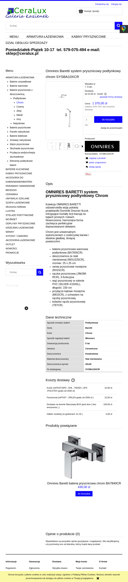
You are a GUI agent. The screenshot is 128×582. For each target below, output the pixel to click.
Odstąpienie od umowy (17, 557)
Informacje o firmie (108, 553)
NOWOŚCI (11, 248)
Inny (18, 119)
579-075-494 (75, 49)
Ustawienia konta (84, 549)
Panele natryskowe (20, 131)
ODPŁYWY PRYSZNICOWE (20, 223)
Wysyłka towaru (60, 544)
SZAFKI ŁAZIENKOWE (18, 202)
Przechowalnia (83, 553)
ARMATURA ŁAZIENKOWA (20, 77)
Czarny (20, 106)
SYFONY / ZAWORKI (17, 236)
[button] (82, 146)
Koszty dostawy (59, 549)
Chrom (20, 102)
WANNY (10, 231)
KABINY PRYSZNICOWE (19, 173)
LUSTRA (10, 211)
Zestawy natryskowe (20, 140)
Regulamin (11, 544)
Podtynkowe (19, 98)
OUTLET (10, 244)
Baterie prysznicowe (20, 127)
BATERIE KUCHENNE (17, 169)
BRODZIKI (11, 190)
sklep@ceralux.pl (22, 53)
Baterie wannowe (19, 85)
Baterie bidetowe (18, 136)
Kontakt (102, 544)
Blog (101, 549)
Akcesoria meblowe (16, 206)
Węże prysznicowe (19, 144)
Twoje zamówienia (84, 544)
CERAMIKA (12, 194)
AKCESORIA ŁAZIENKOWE (20, 240)
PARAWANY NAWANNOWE (20, 186)
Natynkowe (19, 123)
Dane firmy (11, 553)
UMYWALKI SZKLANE (17, 198)
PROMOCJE (12, 252)
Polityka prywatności (15, 549)
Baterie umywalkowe (20, 81)
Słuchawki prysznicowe (22, 148)
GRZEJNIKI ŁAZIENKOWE (20, 227)
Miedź (19, 115)
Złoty (19, 110)
